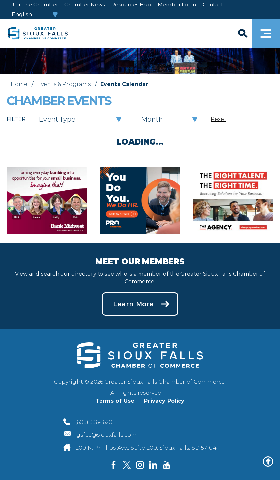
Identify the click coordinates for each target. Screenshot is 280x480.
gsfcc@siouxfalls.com (106, 435)
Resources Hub (131, 4)
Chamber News (84, 4)
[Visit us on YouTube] (166, 465)
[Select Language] (35, 14)
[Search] (242, 33)
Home (19, 84)
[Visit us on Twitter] (127, 465)
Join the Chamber (35, 4)
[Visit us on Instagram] (140, 465)
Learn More (133, 304)
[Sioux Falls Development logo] (38, 33)
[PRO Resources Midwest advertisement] (140, 199)
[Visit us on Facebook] (113, 465)
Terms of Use (114, 401)
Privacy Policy (164, 401)
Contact (213, 4)
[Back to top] (268, 461)
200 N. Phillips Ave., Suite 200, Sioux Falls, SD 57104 (146, 448)
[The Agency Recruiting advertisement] (233, 199)
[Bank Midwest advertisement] (47, 199)
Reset (218, 119)
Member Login (177, 4)
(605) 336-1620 (93, 422)
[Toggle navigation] (266, 33)
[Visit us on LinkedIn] (153, 465)
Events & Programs (64, 84)
